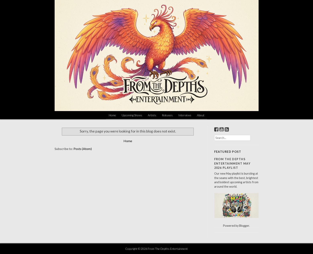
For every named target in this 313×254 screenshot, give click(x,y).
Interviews (184, 115)
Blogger (244, 225)
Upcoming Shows (132, 115)
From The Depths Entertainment (168, 248)
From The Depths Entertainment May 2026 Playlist (232, 163)
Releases (167, 115)
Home (112, 115)
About (200, 115)
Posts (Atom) (82, 149)
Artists (152, 115)
